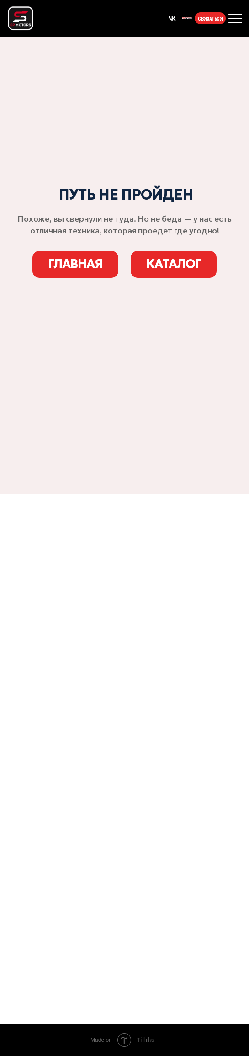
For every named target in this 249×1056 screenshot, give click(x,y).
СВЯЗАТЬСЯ (207, 18)
